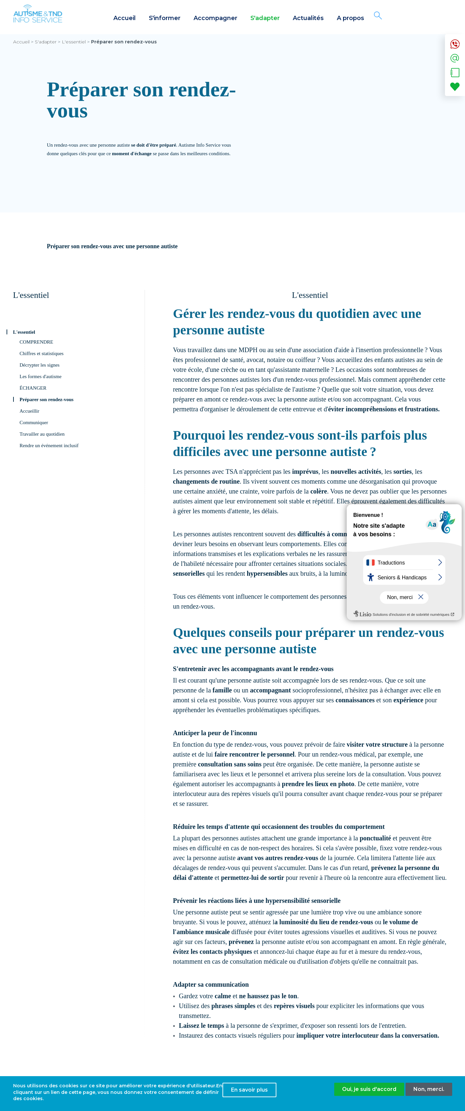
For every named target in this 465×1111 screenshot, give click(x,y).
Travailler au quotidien (42, 434)
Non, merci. (428, 1091)
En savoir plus (249, 1092)
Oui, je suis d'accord (369, 1091)
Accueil (124, 18)
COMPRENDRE (37, 342)
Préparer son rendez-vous (47, 399)
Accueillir (29, 411)
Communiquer (34, 422)
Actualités (308, 18)
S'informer (164, 18)
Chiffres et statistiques (42, 353)
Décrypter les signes (40, 365)
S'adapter (265, 18)
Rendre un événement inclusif (49, 445)
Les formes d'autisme (41, 376)
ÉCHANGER (33, 388)
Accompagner (215, 18)
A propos (350, 18)
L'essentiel (74, 42)
